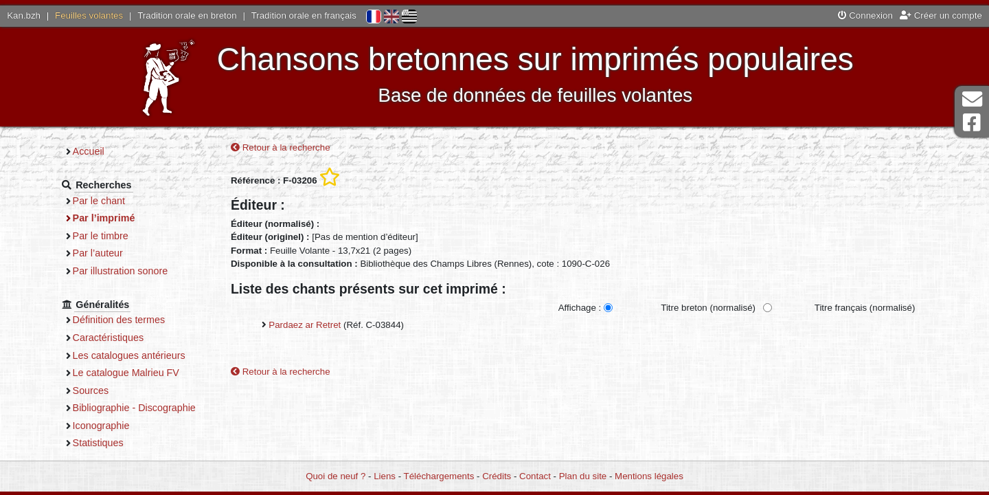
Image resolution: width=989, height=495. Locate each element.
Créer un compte (941, 15)
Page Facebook (972, 123)
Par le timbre (100, 235)
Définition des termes (119, 319)
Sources (91, 390)
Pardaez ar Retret (305, 325)
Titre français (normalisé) (865, 307)
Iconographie (101, 425)
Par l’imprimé (104, 217)
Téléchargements (439, 476)
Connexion (865, 15)
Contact (535, 476)
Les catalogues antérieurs (129, 355)
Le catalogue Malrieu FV (126, 372)
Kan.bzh (24, 15)
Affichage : (580, 307)
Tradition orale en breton (186, 15)
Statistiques (98, 442)
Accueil (88, 151)
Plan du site (582, 476)
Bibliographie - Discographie (134, 407)
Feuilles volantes (89, 15)
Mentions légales (649, 476)
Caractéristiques (108, 337)
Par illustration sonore (120, 270)
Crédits (496, 476)
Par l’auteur (98, 253)
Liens (385, 476)
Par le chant (99, 200)
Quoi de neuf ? (335, 476)
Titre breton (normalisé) (708, 307)
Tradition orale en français (303, 15)
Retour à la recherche (280, 147)
